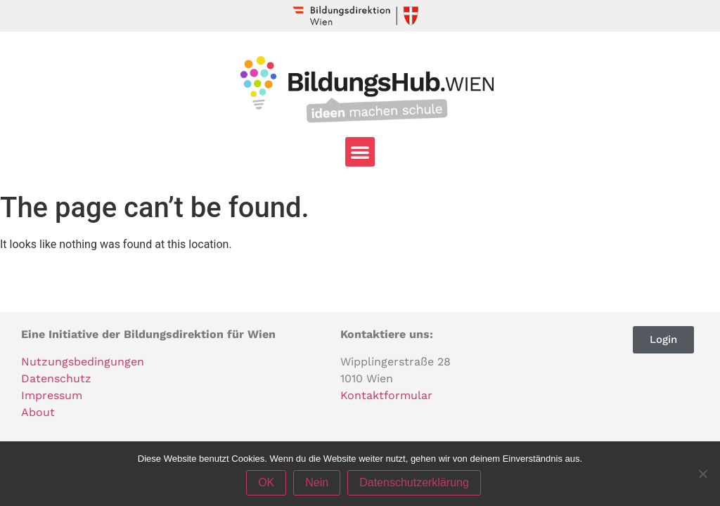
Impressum (51, 395)
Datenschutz (56, 378)
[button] (360, 152)
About (38, 412)
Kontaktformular (386, 395)
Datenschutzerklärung (414, 482)
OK (266, 482)
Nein (316, 482)
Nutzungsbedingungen (82, 361)
